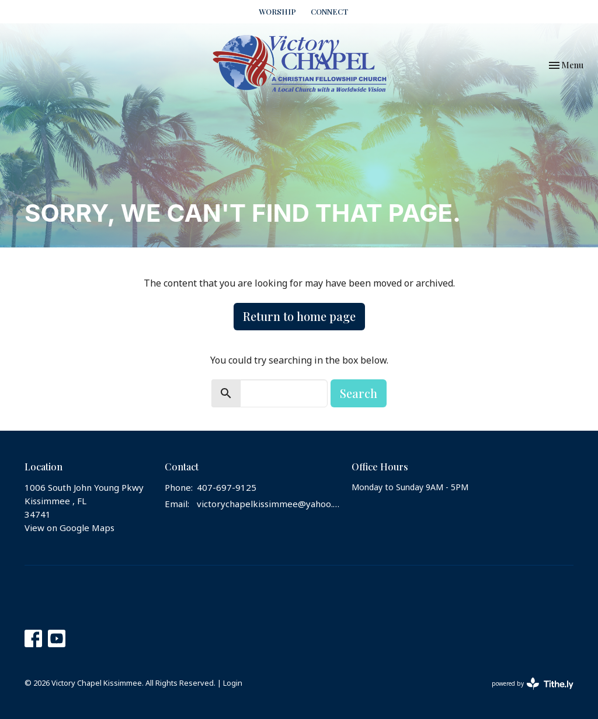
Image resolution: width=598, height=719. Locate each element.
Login (232, 683)
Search (358, 393)
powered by (532, 683)
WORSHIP (277, 11)
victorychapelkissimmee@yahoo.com (268, 504)
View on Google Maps (69, 528)
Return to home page (299, 316)
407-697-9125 (226, 488)
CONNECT (329, 11)
